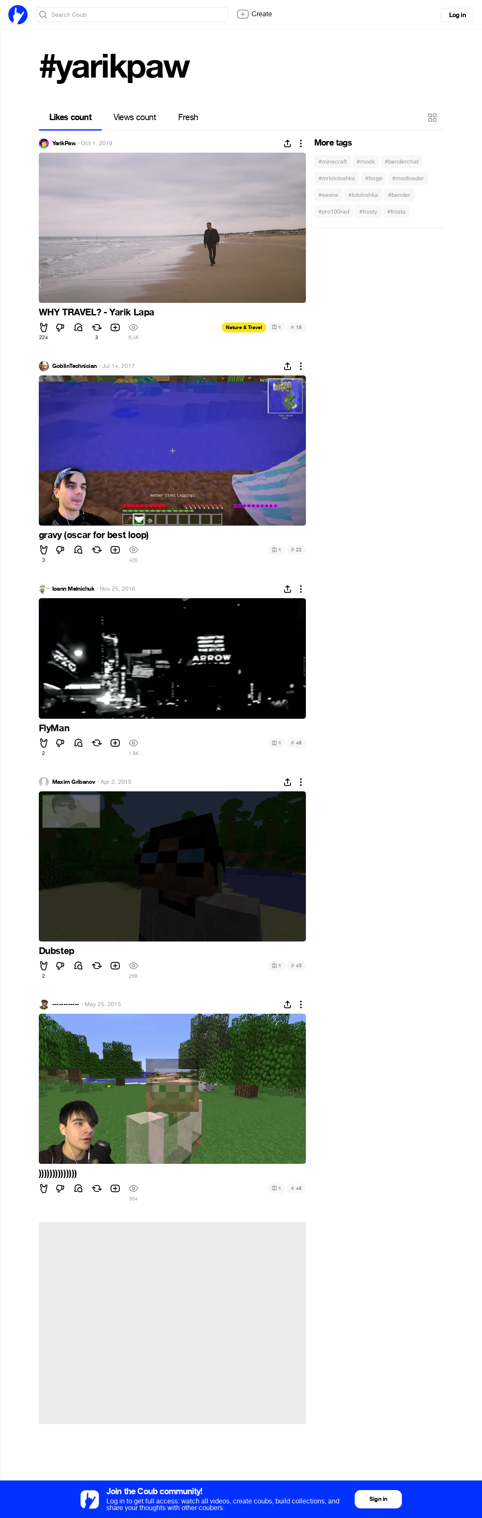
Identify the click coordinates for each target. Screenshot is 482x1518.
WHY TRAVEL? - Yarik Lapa (96, 312)
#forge (373, 178)
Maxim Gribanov (73, 782)
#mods (366, 162)
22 (296, 550)
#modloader (408, 178)
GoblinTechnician (74, 366)
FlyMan (54, 728)
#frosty (368, 212)
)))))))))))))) (58, 1173)
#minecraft (332, 162)
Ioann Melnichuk (73, 589)
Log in (457, 15)
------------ (65, 1004)
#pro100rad (333, 212)
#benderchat (402, 162)
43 (296, 965)
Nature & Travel (244, 327)
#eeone (328, 195)
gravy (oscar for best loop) (94, 535)
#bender (399, 195)
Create (254, 14)
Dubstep (56, 951)
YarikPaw (64, 143)
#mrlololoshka (336, 178)
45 (296, 743)
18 (296, 327)
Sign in (378, 1499)
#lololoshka (363, 195)
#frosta (396, 212)
